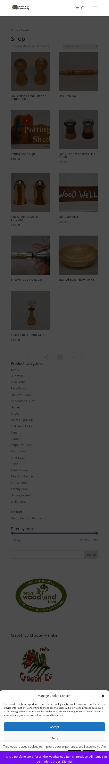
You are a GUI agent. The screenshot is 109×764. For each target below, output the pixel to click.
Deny (54, 738)
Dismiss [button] (67, 761)
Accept (54, 727)
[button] (103, 696)
